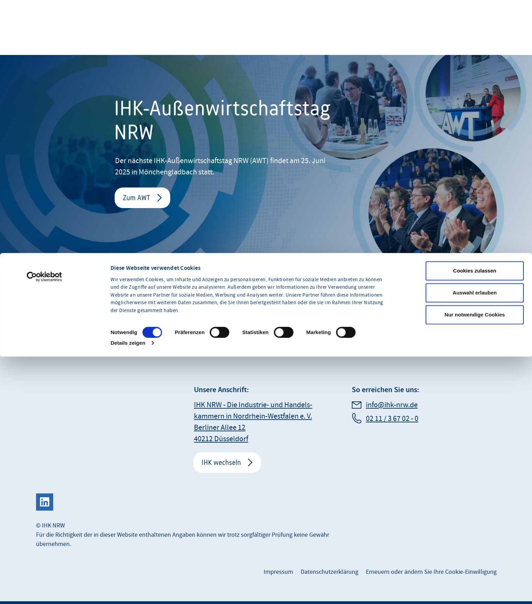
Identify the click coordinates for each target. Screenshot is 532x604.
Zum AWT (136, 197)
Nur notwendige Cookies (474, 364)
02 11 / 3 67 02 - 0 (392, 419)
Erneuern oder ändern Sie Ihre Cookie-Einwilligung (431, 572)
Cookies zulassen (474, 320)
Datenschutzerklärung (329, 572)
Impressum (278, 572)
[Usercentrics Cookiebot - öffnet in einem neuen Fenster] (44, 326)
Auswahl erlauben (475, 342)
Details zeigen (128, 392)
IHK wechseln (221, 462)
